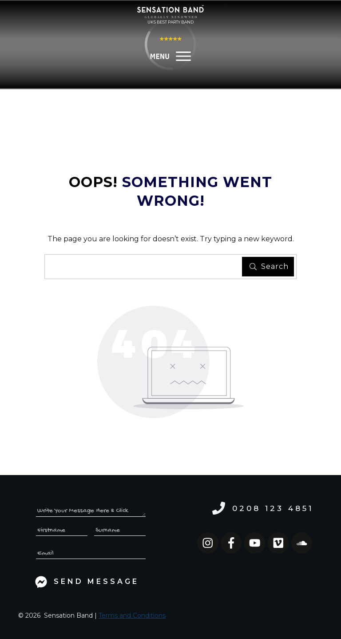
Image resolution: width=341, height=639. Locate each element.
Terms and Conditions (132, 615)
